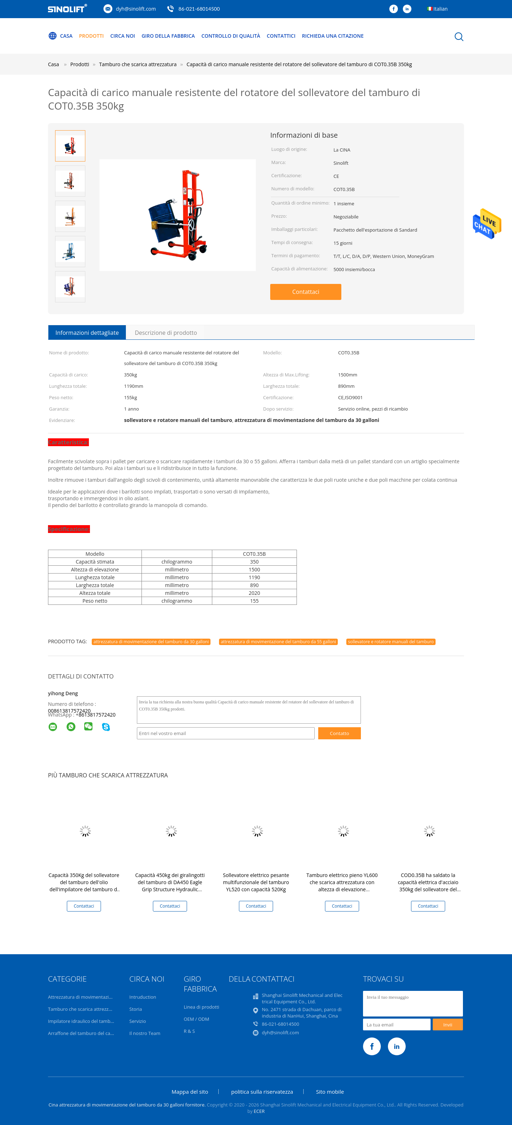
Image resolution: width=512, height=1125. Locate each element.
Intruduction (142, 997)
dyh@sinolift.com (136, 8)
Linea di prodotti (201, 1007)
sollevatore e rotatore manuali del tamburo (391, 642)
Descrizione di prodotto (166, 333)
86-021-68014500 (199, 9)
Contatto (339, 733)
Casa (60, 36)
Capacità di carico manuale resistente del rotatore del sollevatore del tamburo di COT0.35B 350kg (299, 64)
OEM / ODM (196, 1019)
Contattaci (305, 292)
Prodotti (91, 35)
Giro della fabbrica (169, 35)
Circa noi (123, 35)
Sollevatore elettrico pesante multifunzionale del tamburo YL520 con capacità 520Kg (256, 882)
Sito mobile (330, 1091)
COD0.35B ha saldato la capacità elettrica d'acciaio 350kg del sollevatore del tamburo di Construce (428, 886)
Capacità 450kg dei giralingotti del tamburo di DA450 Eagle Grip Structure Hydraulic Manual (170, 886)
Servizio (137, 1021)
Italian (440, 8)
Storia (135, 1009)
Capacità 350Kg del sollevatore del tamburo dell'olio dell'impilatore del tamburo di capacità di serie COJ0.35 (84, 886)
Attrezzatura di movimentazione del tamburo (96, 997)
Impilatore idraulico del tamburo (83, 1021)
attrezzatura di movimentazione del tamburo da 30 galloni (151, 642)
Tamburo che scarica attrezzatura (84, 1009)
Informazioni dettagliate (87, 333)
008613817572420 (69, 710)
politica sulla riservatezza (262, 1091)
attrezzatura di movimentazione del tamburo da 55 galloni (278, 642)
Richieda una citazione (335, 35)
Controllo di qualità (232, 35)
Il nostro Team (144, 1033)
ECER (259, 1111)
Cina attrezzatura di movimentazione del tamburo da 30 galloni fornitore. (127, 1105)
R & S (189, 1031)
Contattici (282, 35)
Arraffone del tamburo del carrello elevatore (95, 1033)
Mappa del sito (190, 1091)
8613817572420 (97, 714)
